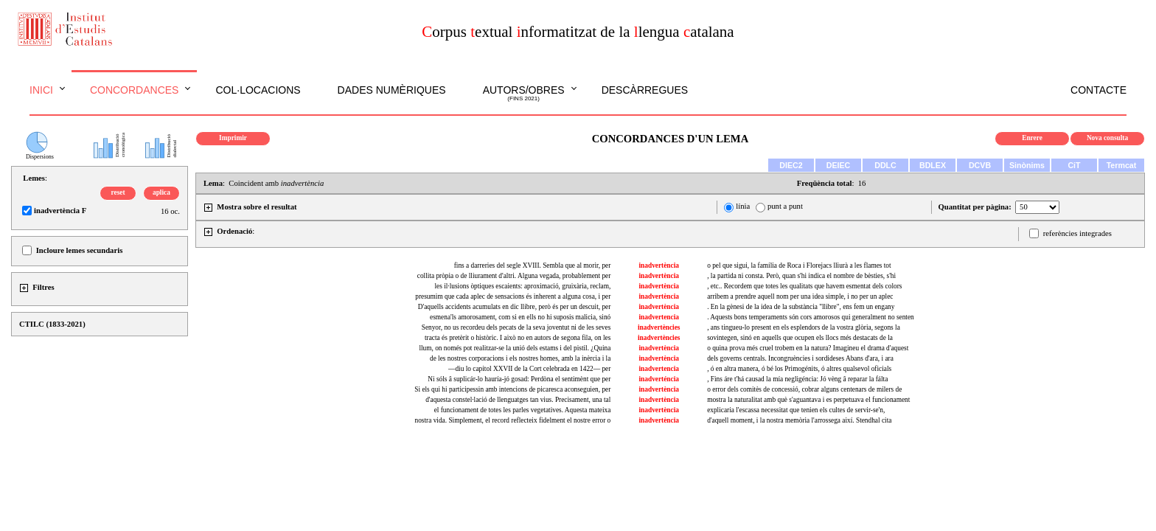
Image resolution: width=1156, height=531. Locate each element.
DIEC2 (790, 165)
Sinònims (1027, 165)
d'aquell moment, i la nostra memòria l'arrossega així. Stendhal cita (799, 420)
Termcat (1122, 165)
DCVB (980, 165)
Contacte (1098, 90)
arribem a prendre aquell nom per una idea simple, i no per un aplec (800, 296)
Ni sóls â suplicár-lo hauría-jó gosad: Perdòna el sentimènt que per (519, 379)
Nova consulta (1107, 138)
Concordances (134, 90)
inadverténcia (659, 379)
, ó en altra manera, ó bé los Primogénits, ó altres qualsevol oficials (799, 368)
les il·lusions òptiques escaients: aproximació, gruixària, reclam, (522, 286)
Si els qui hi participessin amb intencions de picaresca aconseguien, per (512, 389)
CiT (1074, 165)
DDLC (885, 165)
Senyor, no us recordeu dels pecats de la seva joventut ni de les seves (516, 327)
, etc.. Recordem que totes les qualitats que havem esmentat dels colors (804, 286)
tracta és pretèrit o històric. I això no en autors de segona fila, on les (517, 337)
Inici (41, 90)
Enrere (1032, 138)
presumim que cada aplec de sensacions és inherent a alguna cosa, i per (512, 296)
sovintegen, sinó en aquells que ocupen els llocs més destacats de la (800, 337)
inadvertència (659, 265)
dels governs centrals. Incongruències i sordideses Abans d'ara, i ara (800, 358)
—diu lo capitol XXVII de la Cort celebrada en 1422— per (529, 368)
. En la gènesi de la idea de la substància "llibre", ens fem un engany (800, 306)
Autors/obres (524, 93)
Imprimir (233, 138)
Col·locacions (257, 90)
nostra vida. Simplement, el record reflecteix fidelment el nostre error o (513, 420)
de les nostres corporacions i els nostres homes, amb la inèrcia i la (520, 358)
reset (118, 192)
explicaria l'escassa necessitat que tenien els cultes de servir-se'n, (796, 410)
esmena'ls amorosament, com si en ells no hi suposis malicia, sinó (520, 317)
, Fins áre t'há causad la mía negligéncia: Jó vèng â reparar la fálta (797, 379)
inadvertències (659, 327)
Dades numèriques (392, 90)
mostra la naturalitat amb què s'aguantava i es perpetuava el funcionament (808, 399)
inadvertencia (659, 317)
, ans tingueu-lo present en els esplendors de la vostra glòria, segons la (803, 327)
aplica (161, 192)
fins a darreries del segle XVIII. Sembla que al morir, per (532, 265)
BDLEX (932, 165)
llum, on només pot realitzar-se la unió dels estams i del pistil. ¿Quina (514, 348)
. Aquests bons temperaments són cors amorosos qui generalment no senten (810, 317)
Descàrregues (645, 90)
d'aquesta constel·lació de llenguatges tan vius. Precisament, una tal (517, 399)
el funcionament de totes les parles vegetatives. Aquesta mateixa (522, 410)
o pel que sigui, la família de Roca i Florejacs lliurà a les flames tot (799, 265)
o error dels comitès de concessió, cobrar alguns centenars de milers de (804, 389)
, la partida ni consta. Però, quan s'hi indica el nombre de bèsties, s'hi (801, 276)
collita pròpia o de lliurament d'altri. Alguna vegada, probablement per (514, 276)
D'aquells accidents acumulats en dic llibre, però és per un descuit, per (514, 306)
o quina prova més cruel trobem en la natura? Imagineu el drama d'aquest (807, 348)
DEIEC (838, 165)
